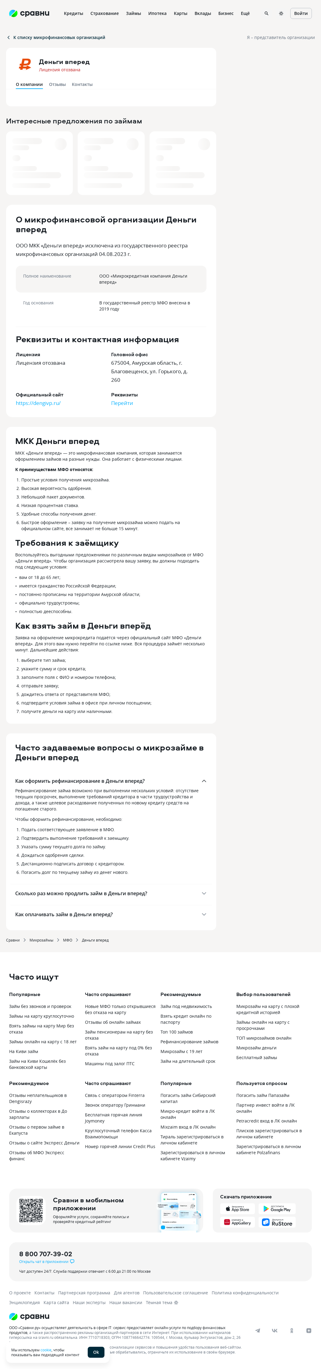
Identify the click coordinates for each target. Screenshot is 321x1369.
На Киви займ (23, 1051)
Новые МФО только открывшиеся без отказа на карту (120, 1009)
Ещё (245, 13)
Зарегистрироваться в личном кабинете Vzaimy (192, 1156)
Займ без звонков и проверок (40, 1006)
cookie (46, 1349)
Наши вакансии (125, 1302)
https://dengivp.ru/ (38, 402)
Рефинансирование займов (189, 1041)
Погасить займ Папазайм (262, 1095)
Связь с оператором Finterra (115, 1095)
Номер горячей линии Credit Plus (120, 1146)
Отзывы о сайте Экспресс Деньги (44, 1143)
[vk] (275, 1331)
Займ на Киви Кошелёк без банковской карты (37, 1064)
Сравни (13, 940)
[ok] (292, 1331)
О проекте (20, 1293)
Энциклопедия (24, 1302)
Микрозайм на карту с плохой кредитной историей (267, 1009)
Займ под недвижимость (186, 1006)
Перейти (122, 402)
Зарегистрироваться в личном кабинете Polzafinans (268, 1149)
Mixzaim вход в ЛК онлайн (188, 1127)
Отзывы (57, 84)
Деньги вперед (95, 940)
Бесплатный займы (256, 1057)
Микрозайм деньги (256, 1048)
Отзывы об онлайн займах (113, 1022)
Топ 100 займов (176, 1032)
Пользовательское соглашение (175, 1293)
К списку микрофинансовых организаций (55, 37)
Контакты (82, 84)
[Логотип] (150, 1316)
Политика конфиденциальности (245, 1293)
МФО (67, 940)
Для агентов (126, 1293)
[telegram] (258, 1331)
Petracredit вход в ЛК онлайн (266, 1121)
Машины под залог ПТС (110, 1063)
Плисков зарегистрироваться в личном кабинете (269, 1134)
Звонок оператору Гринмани (115, 1105)
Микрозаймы (41, 940)
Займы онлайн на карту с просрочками (263, 1025)
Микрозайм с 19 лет (181, 1051)
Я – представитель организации (281, 37)
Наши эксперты (89, 1302)
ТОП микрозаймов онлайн (263, 1038)
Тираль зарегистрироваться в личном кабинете (192, 1140)
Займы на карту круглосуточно (41, 1016)
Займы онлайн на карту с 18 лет (43, 1041)
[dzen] (309, 1331)
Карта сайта (56, 1302)
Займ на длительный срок (187, 1061)
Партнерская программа (84, 1293)
